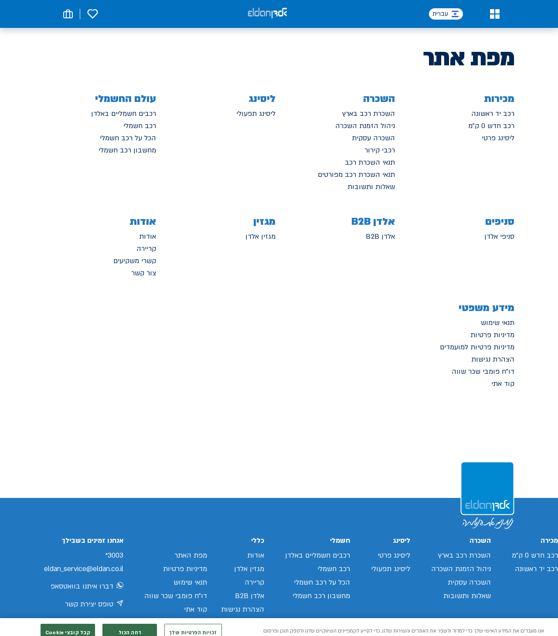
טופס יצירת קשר (94, 604)
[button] (494, 14)
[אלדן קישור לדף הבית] (267, 13)
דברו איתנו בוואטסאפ (87, 586)
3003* (114, 555)
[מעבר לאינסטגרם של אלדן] (99, 623)
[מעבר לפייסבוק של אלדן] (117, 624)
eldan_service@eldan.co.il (83, 569)
